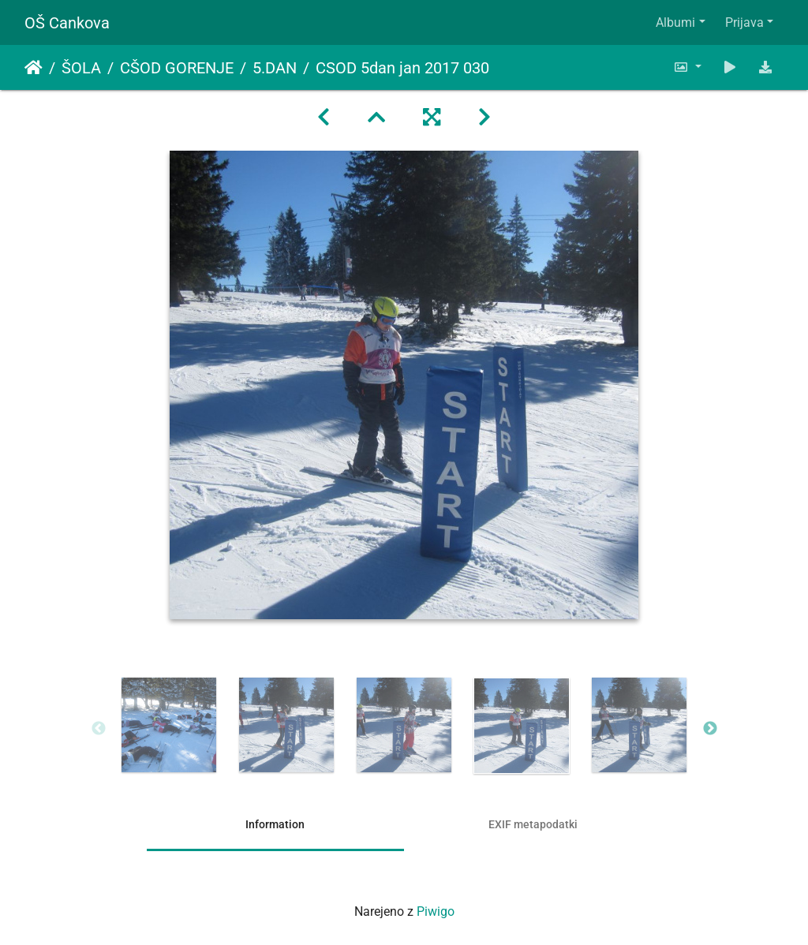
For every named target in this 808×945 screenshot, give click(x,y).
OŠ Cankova (67, 22)
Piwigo (435, 911)
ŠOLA (81, 67)
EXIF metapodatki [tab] (533, 824)
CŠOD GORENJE (177, 67)
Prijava (744, 22)
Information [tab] (275, 824)
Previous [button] (99, 729)
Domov (33, 68)
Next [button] (710, 729)
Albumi (675, 22)
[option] (169, 725)
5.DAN (274, 67)
